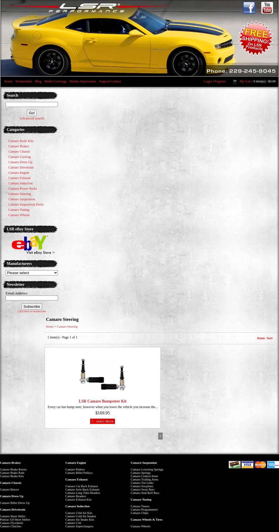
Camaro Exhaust (76, 479)
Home (8, 81)
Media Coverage (55, 81)
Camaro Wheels (140, 526)
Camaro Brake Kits (12, 476)
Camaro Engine (75, 462)
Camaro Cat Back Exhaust (81, 486)
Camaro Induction (77, 506)
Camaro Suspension (144, 462)
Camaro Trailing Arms (144, 479)
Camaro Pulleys (75, 469)
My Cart (245, 81)
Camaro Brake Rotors (13, 469)
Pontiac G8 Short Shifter (15, 519)
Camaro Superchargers (79, 526)
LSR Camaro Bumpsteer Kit (102, 401)
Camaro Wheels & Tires (147, 519)
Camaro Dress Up (11, 496)
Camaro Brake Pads (12, 472)
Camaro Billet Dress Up (15, 502)
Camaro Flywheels (11, 522)
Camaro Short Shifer (12, 516)
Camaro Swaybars (142, 486)
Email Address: (17, 293)
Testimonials (23, 81)
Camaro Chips (139, 512)
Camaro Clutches (10, 526)
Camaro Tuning (141, 499)
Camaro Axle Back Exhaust (82, 489)
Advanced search (31, 118)
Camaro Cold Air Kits (78, 512)
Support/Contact (110, 81)
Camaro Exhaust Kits (78, 499)
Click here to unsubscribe (32, 311)
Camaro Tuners (140, 506)
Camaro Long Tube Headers (82, 492)
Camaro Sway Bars (143, 489)
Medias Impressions (82, 81)
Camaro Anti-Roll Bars (145, 492)
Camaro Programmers (144, 509)
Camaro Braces (9, 489)
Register (220, 81)
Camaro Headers (75, 496)
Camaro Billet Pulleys (78, 472)
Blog (38, 81)
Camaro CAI (73, 522)
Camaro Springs (141, 472)
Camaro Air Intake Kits (79, 519)
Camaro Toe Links (142, 482)
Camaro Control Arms (144, 476)
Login (208, 81)
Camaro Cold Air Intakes (80, 516)
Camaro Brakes (10, 462)
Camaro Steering (67, 326)
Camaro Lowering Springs (147, 469)
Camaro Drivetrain (12, 509)
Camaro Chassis (10, 482)
